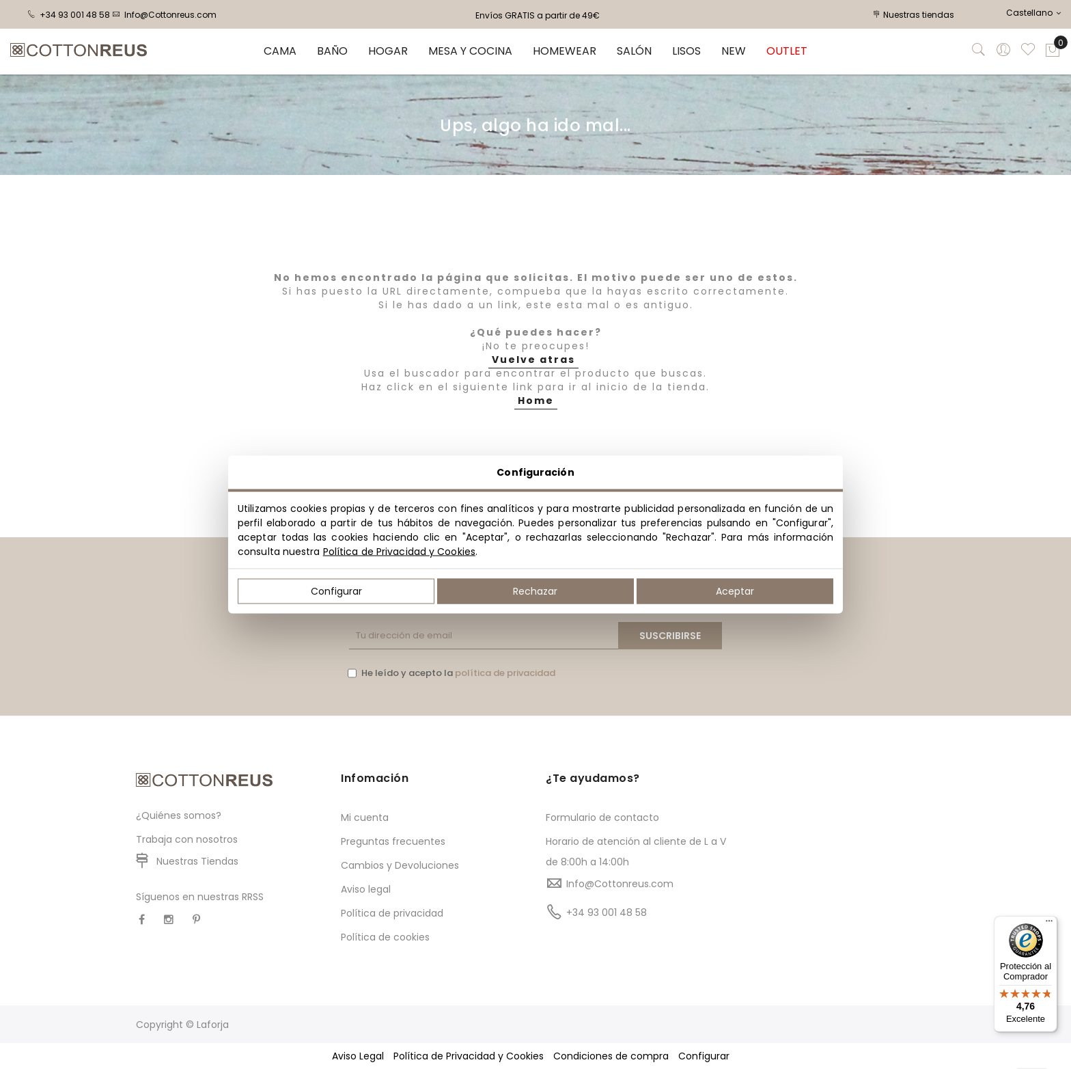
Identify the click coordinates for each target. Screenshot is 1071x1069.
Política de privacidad (392, 913)
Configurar (336, 591)
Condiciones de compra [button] (611, 1056)
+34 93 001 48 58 (68, 15)
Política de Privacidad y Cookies (399, 551)
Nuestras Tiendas (197, 861)
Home (536, 400)
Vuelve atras (533, 359)
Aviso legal (366, 889)
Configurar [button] (703, 1056)
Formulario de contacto (602, 817)
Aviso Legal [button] (358, 1056)
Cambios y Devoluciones (400, 865)
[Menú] (1049, 924)
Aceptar (735, 591)
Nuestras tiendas (914, 15)
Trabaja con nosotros (187, 839)
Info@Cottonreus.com (164, 15)
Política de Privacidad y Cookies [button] (468, 1056)
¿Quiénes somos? (178, 815)
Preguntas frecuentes (393, 841)
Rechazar (535, 591)
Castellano (1033, 12)
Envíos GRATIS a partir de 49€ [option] (537, 15)
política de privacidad (505, 672)
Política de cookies (385, 937)
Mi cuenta (365, 817)
